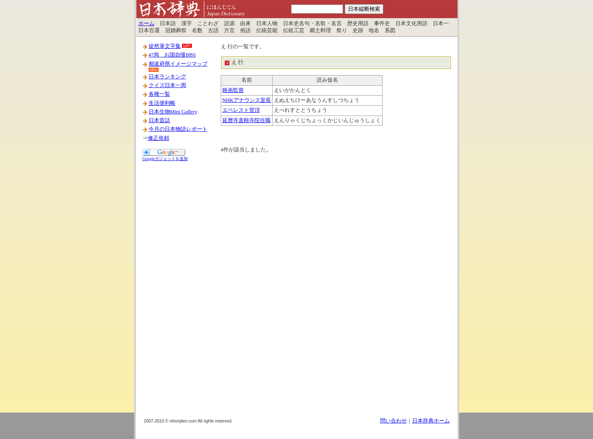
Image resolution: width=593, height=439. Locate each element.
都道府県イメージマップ (178, 64)
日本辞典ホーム (431, 421)
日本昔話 (159, 120)
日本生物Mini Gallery (173, 112)
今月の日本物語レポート (178, 129)
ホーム (146, 23)
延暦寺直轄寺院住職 (246, 120)
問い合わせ (393, 421)
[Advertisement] (175, 286)
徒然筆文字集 (165, 46)
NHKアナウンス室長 (246, 100)
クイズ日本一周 (167, 85)
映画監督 (233, 90)
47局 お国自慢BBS (172, 55)
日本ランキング (167, 77)
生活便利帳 (162, 103)
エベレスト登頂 (241, 110)
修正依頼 (158, 138)
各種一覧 (159, 94)
